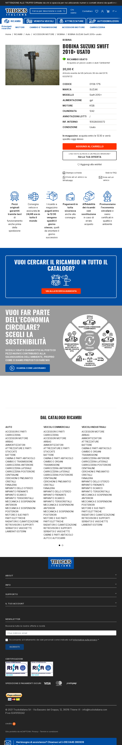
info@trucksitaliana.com (94, 709)
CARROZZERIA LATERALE (18, 468)
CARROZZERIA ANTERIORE (19, 465)
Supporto (61, 594)
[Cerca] (48, 11)
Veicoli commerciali (57, 427)
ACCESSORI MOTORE (16, 438)
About (61, 575)
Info (61, 584)
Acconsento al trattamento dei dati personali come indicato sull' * (54, 639)
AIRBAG (9, 441)
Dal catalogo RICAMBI (61, 418)
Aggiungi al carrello (90, 146)
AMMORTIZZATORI (15, 445)
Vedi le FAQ (111, 172)
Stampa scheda (72, 172)
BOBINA (67, 39)
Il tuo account (61, 603)
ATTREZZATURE (90, 441)
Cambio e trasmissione (43, 27)
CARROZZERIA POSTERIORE (20, 471)
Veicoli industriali (94, 427)
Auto (8, 427)
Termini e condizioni (49, 731)
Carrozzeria (97, 27)
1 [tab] (59, 545)
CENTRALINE (12, 474)
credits (10, 723)
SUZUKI (94, 89)
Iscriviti (15, 647)
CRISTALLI (10, 481)
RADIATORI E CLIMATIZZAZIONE (22, 521)
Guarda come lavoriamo (28, 368)
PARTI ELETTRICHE (15, 518)
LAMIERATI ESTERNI (15, 531)
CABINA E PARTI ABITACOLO (20, 458)
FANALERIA (11, 484)
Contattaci (87, 11)
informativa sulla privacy (85, 639)
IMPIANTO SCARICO (15, 494)
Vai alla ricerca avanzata (61, 291)
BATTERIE (10, 455)
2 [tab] (62, 545)
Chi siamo (73, 11)
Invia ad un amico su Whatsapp (75, 178)
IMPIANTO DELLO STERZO (19, 488)
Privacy (35, 731)
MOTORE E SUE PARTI (17, 514)
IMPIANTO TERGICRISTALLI (19, 498)
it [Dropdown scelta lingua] (114, 11)
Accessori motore (73, 27)
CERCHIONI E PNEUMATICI (19, 478)
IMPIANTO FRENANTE (16, 491)
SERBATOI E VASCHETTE (18, 528)
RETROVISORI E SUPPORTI (19, 524)
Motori (19, 27)
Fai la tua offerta (89, 155)
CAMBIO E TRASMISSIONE (19, 461)
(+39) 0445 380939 (72, 742)
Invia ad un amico (106, 179)
